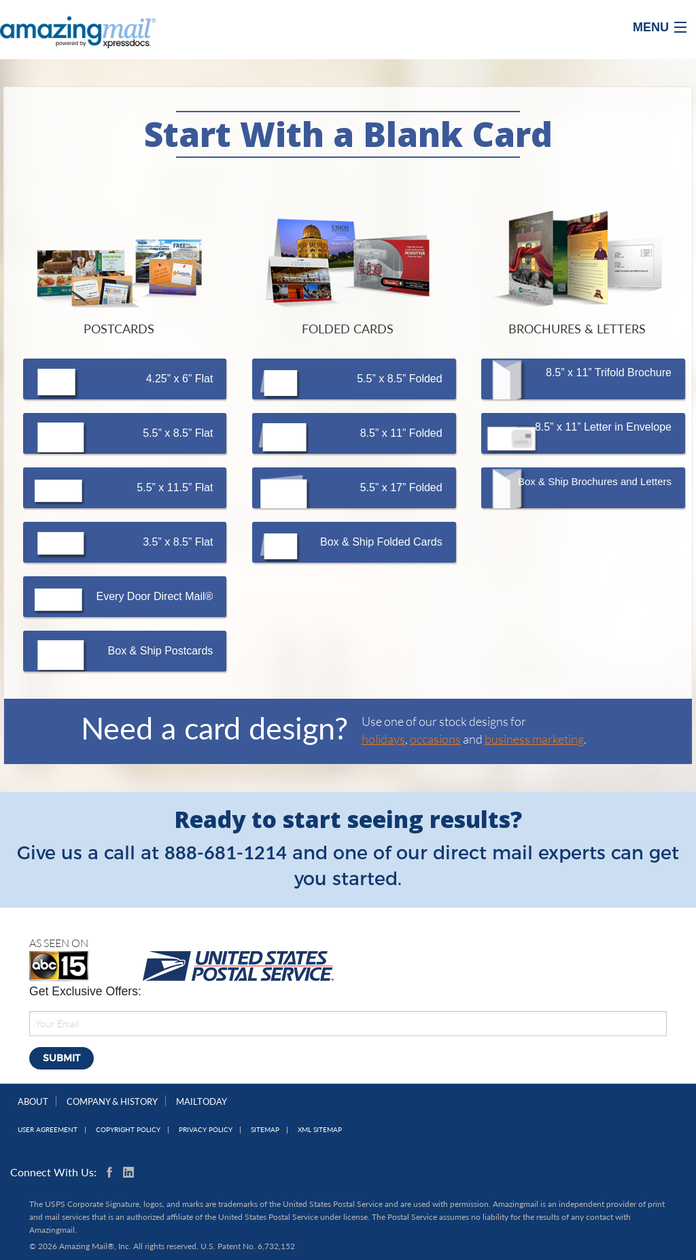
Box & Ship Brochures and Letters (595, 481)
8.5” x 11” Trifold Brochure (609, 372)
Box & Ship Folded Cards (381, 542)
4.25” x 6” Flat (179, 378)
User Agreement (47, 1129)
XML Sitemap (320, 1129)
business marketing (534, 738)
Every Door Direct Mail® (155, 596)
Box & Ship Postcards (160, 651)
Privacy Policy (205, 1129)
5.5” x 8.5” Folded (399, 378)
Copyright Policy (128, 1129)
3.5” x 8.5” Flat (178, 542)
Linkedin (128, 1172)
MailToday (201, 1101)
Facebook (112, 1172)
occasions (435, 738)
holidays (383, 738)
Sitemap (265, 1129)
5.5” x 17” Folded (401, 487)
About (33, 1101)
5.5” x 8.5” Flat (178, 433)
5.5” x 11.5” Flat (175, 487)
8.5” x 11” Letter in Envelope (603, 427)
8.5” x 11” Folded (401, 433)
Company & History (112, 1101)
